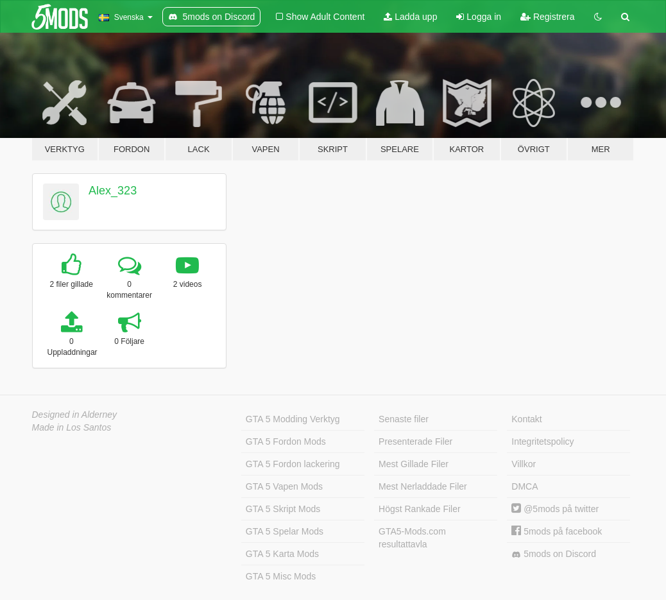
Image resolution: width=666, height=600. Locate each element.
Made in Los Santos (72, 427)
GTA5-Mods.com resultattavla (412, 537)
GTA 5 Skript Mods (283, 509)
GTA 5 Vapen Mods (284, 486)
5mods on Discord (553, 554)
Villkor (523, 464)
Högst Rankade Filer (420, 509)
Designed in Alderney (74, 414)
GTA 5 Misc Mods (281, 576)
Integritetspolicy (542, 441)
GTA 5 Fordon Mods (286, 441)
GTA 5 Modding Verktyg (293, 419)
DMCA (524, 486)
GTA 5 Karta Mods (282, 554)
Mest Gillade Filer (413, 464)
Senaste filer (404, 419)
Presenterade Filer (415, 441)
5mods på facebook (556, 531)
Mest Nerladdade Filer (423, 486)
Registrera (547, 17)
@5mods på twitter (555, 509)
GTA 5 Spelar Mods (284, 531)
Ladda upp (410, 17)
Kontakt (526, 419)
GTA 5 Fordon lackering (293, 464)
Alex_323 (113, 190)
